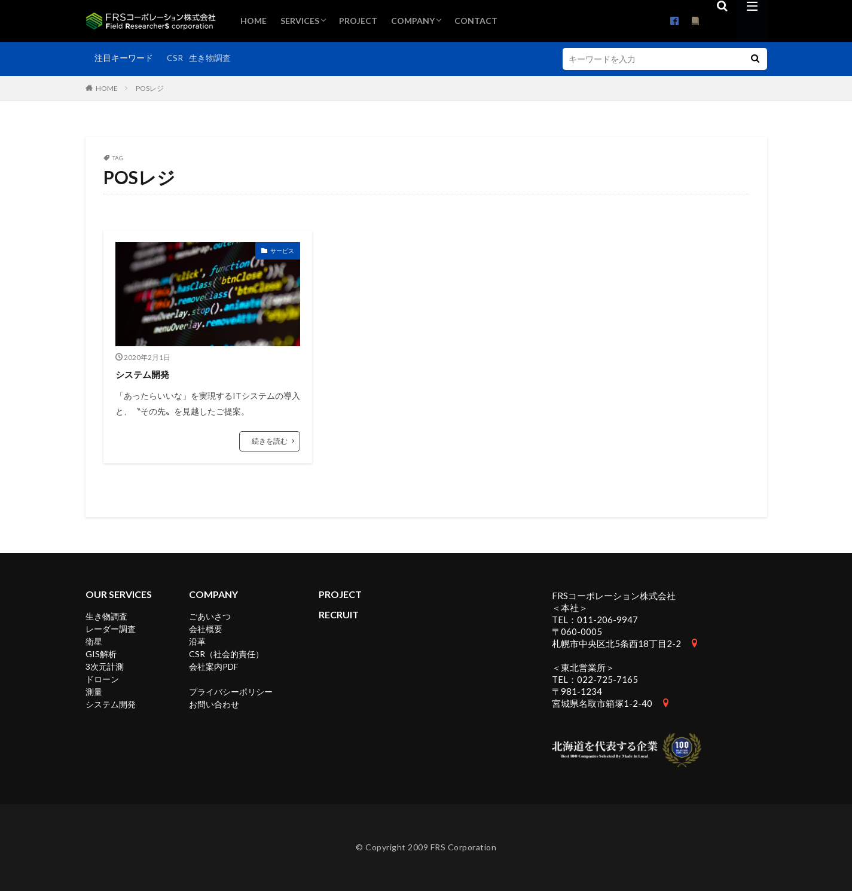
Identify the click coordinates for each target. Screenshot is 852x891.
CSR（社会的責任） (226, 654)
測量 (93, 691)
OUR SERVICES (118, 594)
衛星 (93, 641)
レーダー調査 (110, 629)
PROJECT (358, 21)
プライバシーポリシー (231, 691)
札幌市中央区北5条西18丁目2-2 (616, 643)
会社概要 (205, 629)
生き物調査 (210, 58)
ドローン (102, 679)
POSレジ (150, 88)
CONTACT (475, 21)
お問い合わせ (214, 704)
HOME (253, 21)
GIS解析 (101, 654)
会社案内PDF (213, 666)
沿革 (197, 641)
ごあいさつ (210, 616)
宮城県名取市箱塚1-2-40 (602, 703)
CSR (175, 58)
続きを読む (270, 441)
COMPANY (413, 21)
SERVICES (299, 21)
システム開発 (147, 373)
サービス (282, 250)
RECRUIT (339, 614)
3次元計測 (104, 666)
